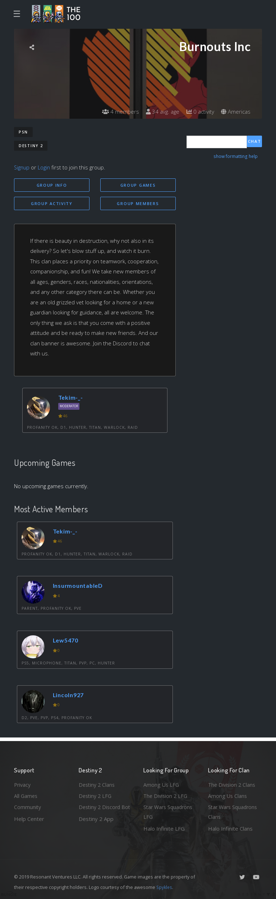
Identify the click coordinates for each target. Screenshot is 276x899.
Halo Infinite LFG (164, 828)
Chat (254, 141)
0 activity (198, 111)
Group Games (138, 185)
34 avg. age (159, 111)
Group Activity (52, 203)
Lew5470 (67, 641)
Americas (235, 111)
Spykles (164, 887)
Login (45, 167)
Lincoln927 (70, 695)
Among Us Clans (228, 794)
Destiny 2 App (96, 828)
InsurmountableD (79, 586)
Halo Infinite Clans (230, 828)
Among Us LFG (161, 783)
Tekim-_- (71, 398)
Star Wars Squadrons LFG (169, 812)
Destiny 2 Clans (98, 783)
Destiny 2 (31, 145)
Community (28, 806)
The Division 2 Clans (232, 783)
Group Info (52, 185)
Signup (22, 167)
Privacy (23, 783)
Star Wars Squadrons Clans (234, 812)
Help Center (29, 818)
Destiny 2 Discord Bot (101, 812)
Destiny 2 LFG (96, 794)
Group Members (138, 203)
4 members (116, 111)
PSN (23, 132)
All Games (26, 794)
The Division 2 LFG (166, 794)
